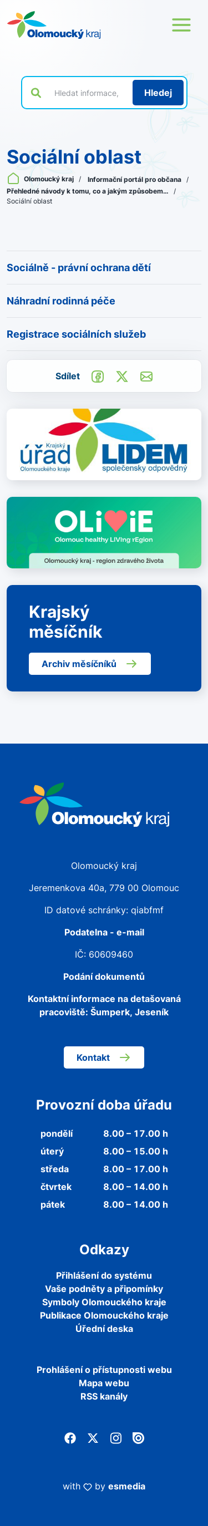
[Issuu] (138, 1437)
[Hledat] (158, 92)
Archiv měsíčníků (90, 663)
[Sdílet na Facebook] (97, 375)
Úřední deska (104, 1328)
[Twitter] (93, 1437)
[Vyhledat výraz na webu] (87, 92)
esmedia (126, 1486)
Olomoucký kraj (41, 179)
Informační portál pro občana (135, 179)
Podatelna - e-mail (104, 932)
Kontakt (104, 1057)
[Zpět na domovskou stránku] (54, 25)
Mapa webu (104, 1382)
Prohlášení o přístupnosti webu (104, 1369)
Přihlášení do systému (104, 1275)
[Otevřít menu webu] (181, 25)
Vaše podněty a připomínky (104, 1288)
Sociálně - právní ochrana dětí (79, 267)
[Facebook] (70, 1437)
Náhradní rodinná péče (61, 301)
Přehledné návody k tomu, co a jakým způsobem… (88, 191)
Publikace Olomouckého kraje (104, 1315)
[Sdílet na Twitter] (122, 375)
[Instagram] (115, 1437)
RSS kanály (104, 1396)
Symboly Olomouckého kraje (104, 1302)
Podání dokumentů (104, 976)
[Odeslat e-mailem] (146, 375)
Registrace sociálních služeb (76, 334)
